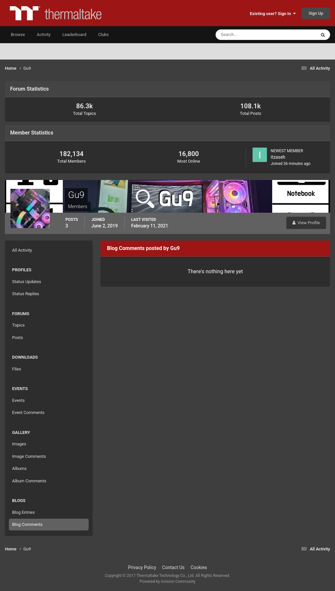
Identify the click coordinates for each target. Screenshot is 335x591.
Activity (44, 34)
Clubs (103, 34)
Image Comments (29, 456)
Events (18, 400)
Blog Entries (23, 512)
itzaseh (278, 157)
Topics (18, 325)
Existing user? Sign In (273, 13)
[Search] (246, 34)
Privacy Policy (142, 567)
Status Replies (25, 293)
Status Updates (26, 281)
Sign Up (316, 13)
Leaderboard (74, 34)
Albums (19, 468)
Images (19, 443)
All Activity (22, 250)
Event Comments (28, 412)
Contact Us (173, 567)
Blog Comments (27, 524)
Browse (18, 34)
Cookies (199, 567)
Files (16, 369)
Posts (17, 337)
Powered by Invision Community (168, 581)
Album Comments (29, 480)
